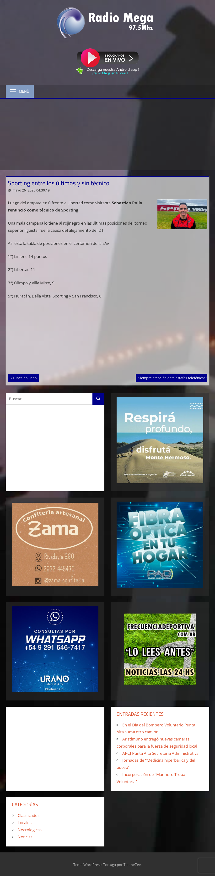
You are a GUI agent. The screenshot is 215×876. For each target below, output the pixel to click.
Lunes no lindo (26, 377)
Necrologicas (30, 829)
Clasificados (28, 815)
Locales (25, 822)
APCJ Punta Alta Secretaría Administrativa (160, 753)
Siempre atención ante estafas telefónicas (171, 377)
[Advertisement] (107, 134)
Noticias (25, 837)
